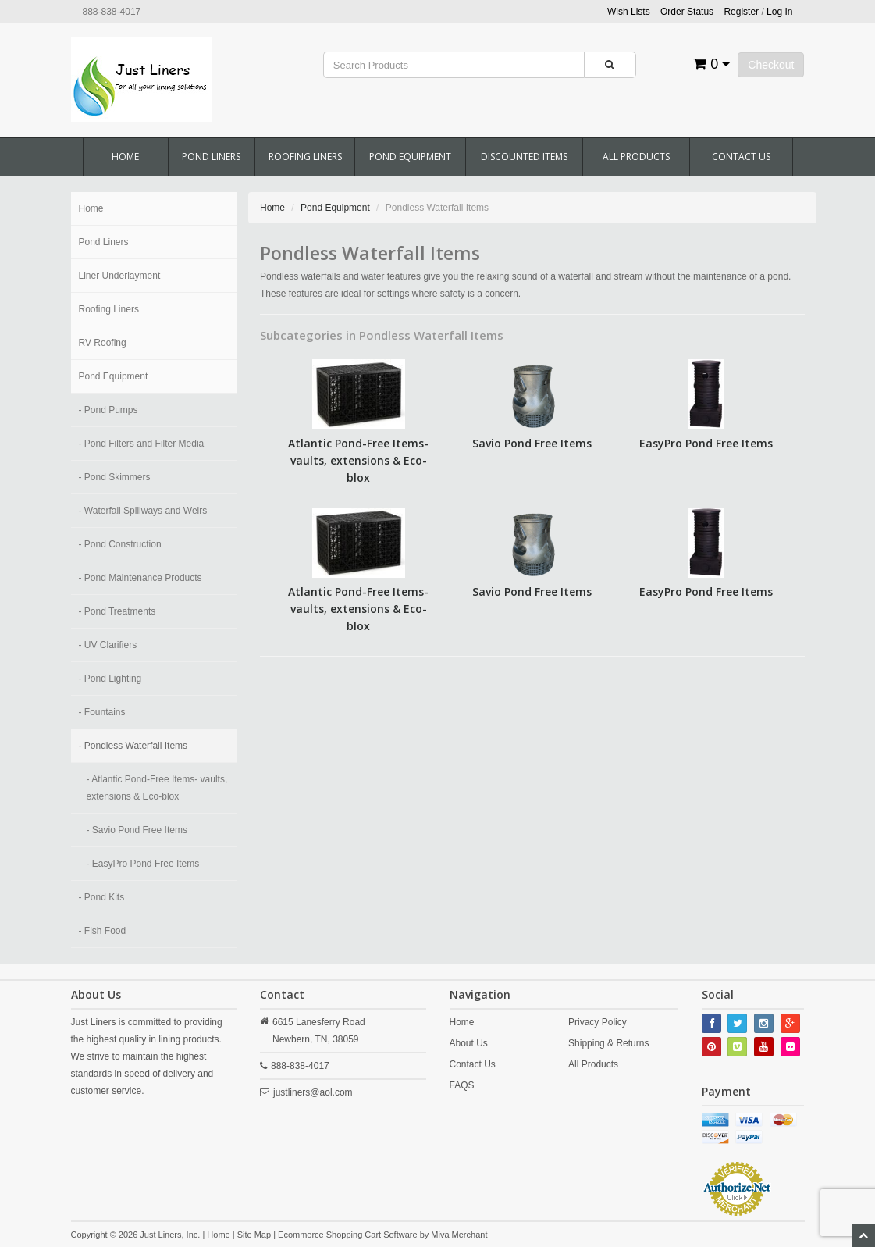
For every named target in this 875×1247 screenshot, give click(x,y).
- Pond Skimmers (115, 477)
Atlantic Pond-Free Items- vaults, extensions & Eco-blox (358, 460)
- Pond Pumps (108, 409)
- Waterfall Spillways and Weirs (143, 510)
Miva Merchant (459, 1234)
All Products (636, 156)
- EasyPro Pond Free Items (143, 863)
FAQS (462, 1085)
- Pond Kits (102, 897)
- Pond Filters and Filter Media (142, 443)
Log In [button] (779, 11)
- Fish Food (102, 930)
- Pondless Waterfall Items (133, 745)
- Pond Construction (120, 544)
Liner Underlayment (120, 275)
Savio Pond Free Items (532, 443)
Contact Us (741, 156)
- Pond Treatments (117, 611)
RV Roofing (102, 342)
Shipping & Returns (608, 1043)
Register (741, 11)
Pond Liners (211, 156)
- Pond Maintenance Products (140, 577)
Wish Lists (628, 11)
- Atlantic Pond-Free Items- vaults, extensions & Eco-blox (157, 788)
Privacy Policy (597, 1022)
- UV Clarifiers (108, 645)
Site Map (254, 1234)
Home (125, 156)
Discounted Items (524, 156)
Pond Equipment (410, 156)
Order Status (686, 11)
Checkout (771, 65)
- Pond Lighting (110, 678)
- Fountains (102, 712)
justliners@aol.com (313, 1092)
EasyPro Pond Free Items (706, 443)
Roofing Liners (305, 156)
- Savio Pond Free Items (137, 830)
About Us (469, 1043)
